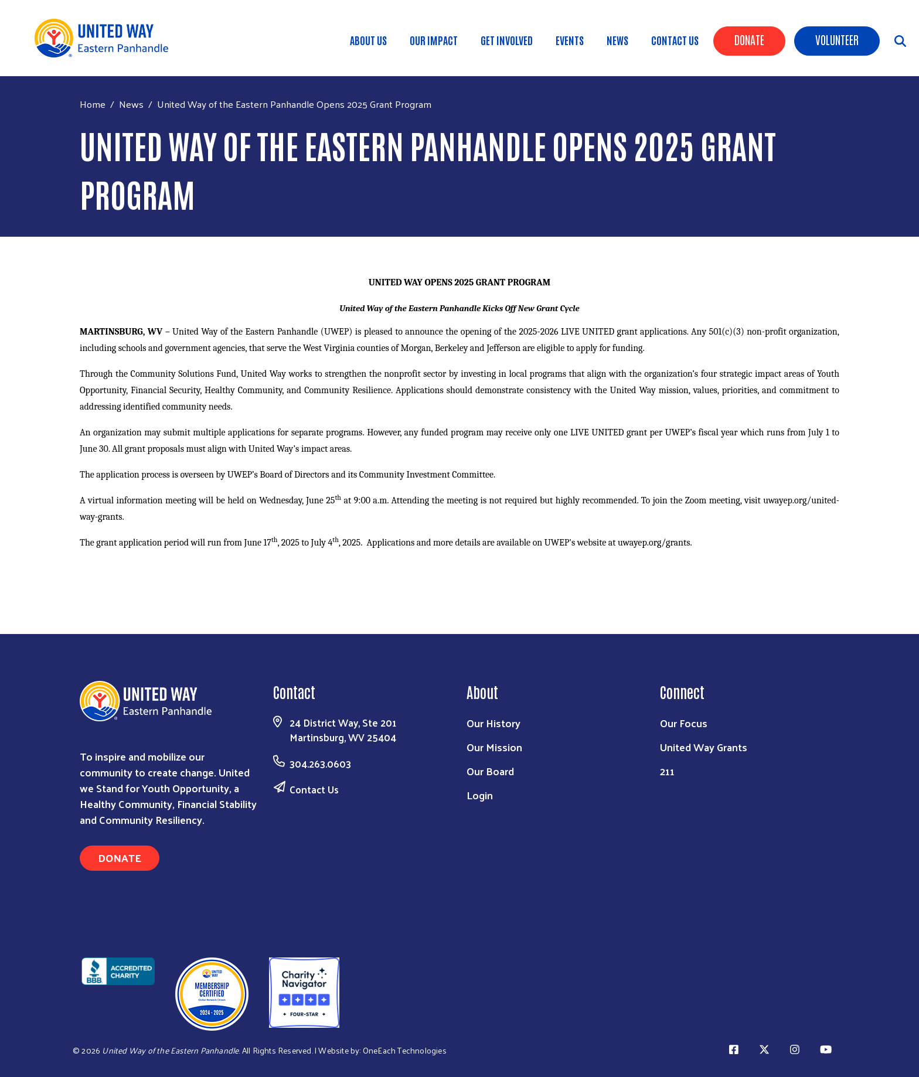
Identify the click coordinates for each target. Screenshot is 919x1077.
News (617, 40)
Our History (493, 723)
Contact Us (675, 40)
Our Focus (683, 723)
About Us (368, 40)
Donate (749, 39)
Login (480, 795)
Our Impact (434, 40)
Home (92, 104)
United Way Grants (703, 747)
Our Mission (494, 747)
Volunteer (837, 39)
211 (667, 771)
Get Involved (507, 40)
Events (570, 40)
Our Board (490, 771)
